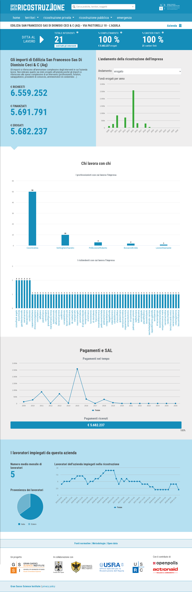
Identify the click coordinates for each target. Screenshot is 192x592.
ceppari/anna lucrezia (125, 320)
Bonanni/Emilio (131, 248)
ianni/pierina (154, 315)
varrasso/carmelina (123, 319)
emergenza (124, 18)
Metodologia (98, 543)
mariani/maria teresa (51, 319)
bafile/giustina (138, 316)
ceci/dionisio (29, 315)
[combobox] (100, 7)
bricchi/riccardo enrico (170, 320)
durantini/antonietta (160, 319)
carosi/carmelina (165, 317)
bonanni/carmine (59, 318)
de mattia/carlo (72, 317)
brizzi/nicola (19, 315)
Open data (112, 543)
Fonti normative (82, 543)
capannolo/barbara (32, 319)
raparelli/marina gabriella (152, 321)
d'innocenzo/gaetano (35, 319)
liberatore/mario (27, 317)
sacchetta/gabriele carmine (149, 322)
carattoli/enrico (114, 317)
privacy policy (48, 586)
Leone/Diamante (163, 248)
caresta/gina (45, 315)
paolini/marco (43, 316)
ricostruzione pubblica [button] (94, 18)
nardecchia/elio (168, 317)
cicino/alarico (37, 316)
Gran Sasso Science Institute (25, 586)
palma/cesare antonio (133, 320)
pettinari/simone (104, 317)
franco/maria (96, 316)
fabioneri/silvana (69, 317)
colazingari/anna (176, 317)
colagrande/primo (106, 318)
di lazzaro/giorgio (157, 318)
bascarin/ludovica (178, 318)
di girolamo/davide (82, 318)
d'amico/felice (117, 316)
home (16, 18)
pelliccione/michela (101, 319)
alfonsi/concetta (56, 317)
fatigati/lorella (109, 316)
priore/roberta (80, 316)
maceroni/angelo (77, 318)
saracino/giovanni (173, 318)
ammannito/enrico (128, 318)
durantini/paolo (146, 317)
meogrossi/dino (85, 317)
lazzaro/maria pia (67, 318)
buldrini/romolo (53, 317)
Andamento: (105, 70)
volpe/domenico (112, 317)
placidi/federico (144, 317)
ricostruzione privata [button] (58, 18)
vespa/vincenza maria (162, 320)
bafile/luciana (136, 316)
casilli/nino (61, 315)
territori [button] (30, 18)
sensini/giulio (141, 316)
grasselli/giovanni (48, 318)
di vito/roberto (93, 316)
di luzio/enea (130, 316)
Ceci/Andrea (32, 248)
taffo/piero (40, 314)
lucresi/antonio (91, 316)
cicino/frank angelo (16, 319)
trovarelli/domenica (99, 319)
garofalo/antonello (21, 318)
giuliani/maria (120, 316)
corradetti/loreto (64, 317)
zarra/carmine (24, 316)
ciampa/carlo (75, 316)
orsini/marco (88, 315)
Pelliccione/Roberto (98, 248)
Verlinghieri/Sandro (65, 248)
